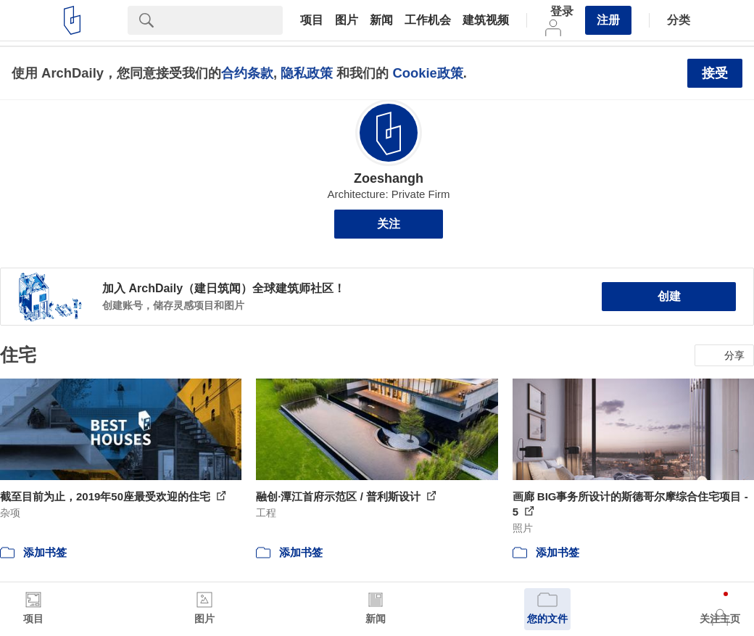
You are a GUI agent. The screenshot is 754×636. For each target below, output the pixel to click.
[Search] (224, 20)
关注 (388, 224)
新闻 (381, 20)
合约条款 (247, 72)
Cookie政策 (427, 72)
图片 (346, 20)
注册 (608, 20)
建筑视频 (486, 20)
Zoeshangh (388, 178)
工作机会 (428, 20)
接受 (715, 73)
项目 (311, 20)
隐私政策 (307, 72)
